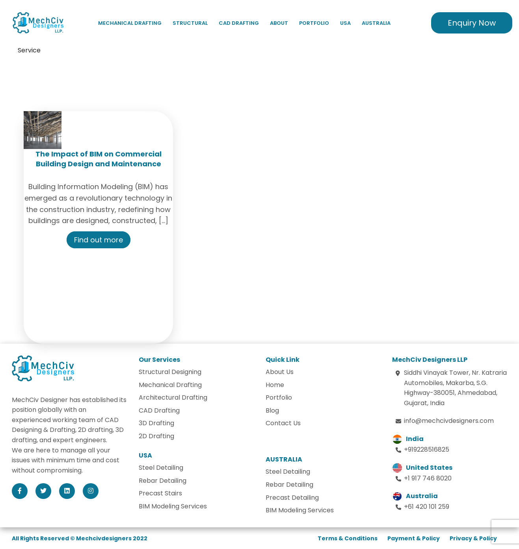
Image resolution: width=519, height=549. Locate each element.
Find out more (98, 240)
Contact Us (283, 423)
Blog (272, 410)
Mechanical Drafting (130, 23)
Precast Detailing (292, 497)
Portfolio (314, 23)
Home (275, 384)
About (279, 23)
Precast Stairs (160, 493)
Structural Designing (170, 371)
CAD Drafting (239, 23)
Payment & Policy (413, 538)
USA (345, 23)
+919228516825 (426, 449)
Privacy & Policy (473, 538)
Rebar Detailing (162, 480)
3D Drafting (156, 423)
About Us (280, 371)
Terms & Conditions (348, 538)
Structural (190, 23)
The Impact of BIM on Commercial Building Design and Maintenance (98, 159)
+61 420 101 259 (426, 506)
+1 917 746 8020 (428, 478)
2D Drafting (156, 436)
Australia (376, 23)
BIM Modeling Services (173, 506)
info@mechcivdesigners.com (449, 420)
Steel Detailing (161, 467)
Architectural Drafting (173, 397)
